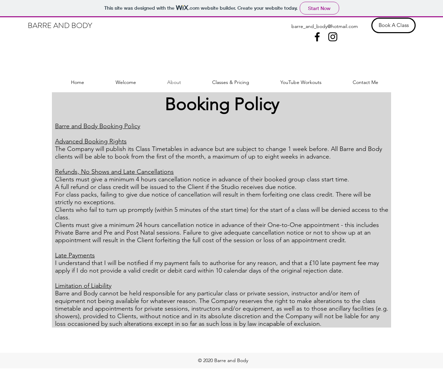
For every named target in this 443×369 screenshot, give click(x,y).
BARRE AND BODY (60, 25)
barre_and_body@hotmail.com (324, 26)
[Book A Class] (393, 25)
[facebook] (317, 37)
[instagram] (333, 37)
